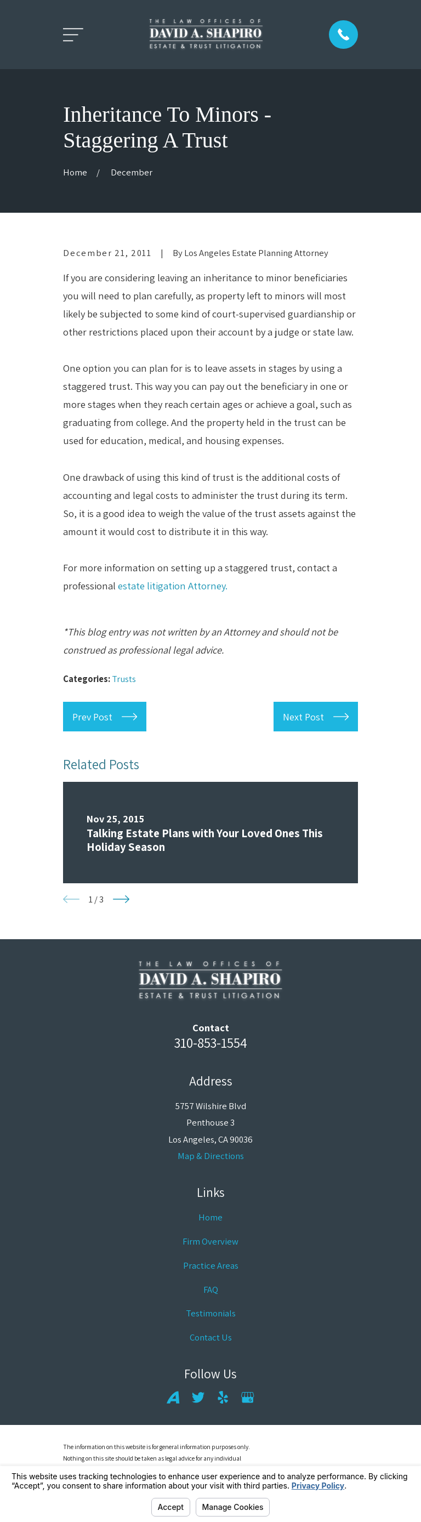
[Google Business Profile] (247, 1397)
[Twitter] (198, 1397)
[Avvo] (173, 1397)
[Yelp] (223, 1397)
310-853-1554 (210, 1042)
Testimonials (211, 1313)
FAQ (210, 1290)
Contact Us (211, 1337)
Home (210, 1217)
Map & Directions (211, 1156)
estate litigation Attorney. (172, 585)
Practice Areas (210, 1265)
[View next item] (121, 899)
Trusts (124, 679)
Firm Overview (210, 1241)
